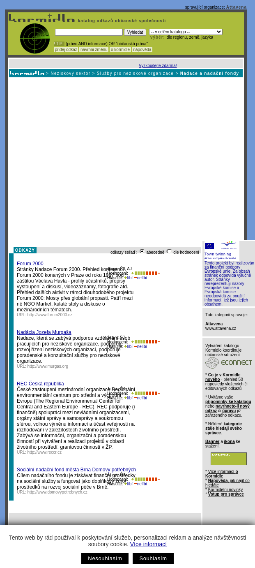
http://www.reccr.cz (45, 452)
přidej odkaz (66, 49)
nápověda (142, 49)
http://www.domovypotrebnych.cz (57, 492)
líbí (128, 278)
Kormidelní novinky (225, 489)
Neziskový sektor (70, 73)
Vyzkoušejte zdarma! (158, 65)
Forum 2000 (30, 264)
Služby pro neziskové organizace (135, 73)
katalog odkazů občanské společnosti (121, 21)
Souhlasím (153, 558)
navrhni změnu (93, 49)
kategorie (232, 424)
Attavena (236, 7)
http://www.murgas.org (48, 366)
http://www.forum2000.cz (50, 315)
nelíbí (140, 278)
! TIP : (59, 44)
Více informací (148, 544)
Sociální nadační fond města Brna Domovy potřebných (76, 470)
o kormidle (120, 49)
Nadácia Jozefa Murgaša (44, 332)
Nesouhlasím (105, 558)
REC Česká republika (40, 384)
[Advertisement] (77, 158)
